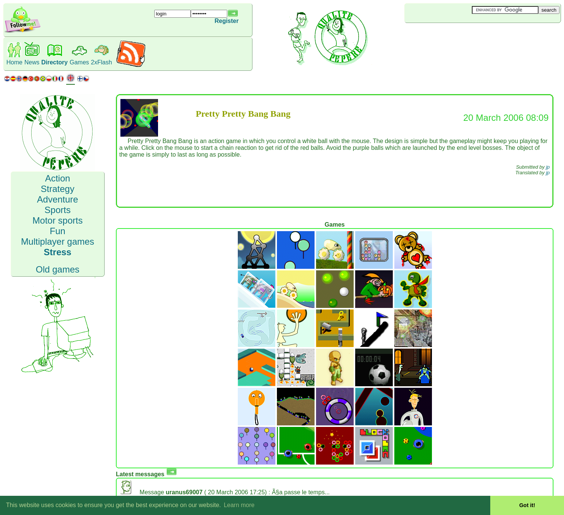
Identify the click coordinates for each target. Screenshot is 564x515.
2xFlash (101, 62)
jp (548, 167)
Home (14, 62)
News (32, 62)
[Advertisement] (449, 35)
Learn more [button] (239, 505)
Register (226, 21)
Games (79, 62)
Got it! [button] (527, 505)
